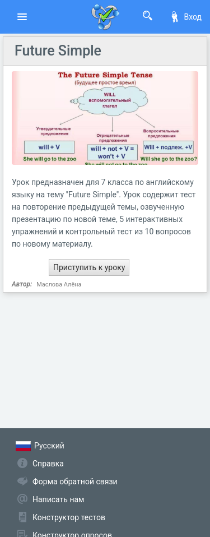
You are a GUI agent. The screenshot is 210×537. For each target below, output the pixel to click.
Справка (48, 463)
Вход (185, 16)
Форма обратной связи (75, 481)
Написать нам (58, 499)
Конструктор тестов (68, 517)
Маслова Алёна (58, 284)
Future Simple (58, 51)
